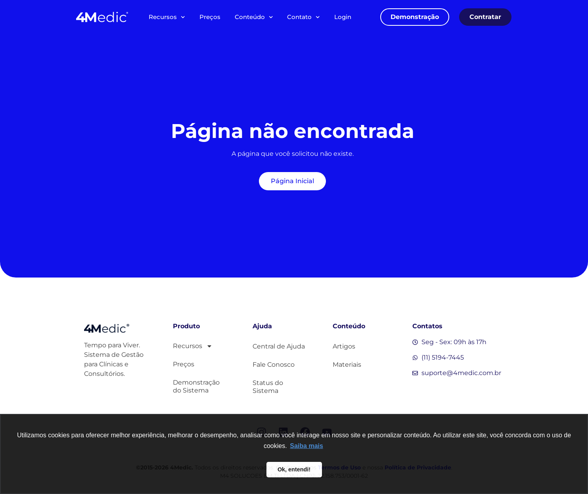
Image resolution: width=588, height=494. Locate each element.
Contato (303, 17)
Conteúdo (254, 17)
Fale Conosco (274, 364)
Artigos (344, 346)
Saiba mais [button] (306, 445)
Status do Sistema (268, 386)
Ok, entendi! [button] (294, 469)
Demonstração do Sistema (196, 386)
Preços (209, 17)
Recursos (167, 17)
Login (342, 17)
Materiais (347, 364)
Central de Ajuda (279, 346)
